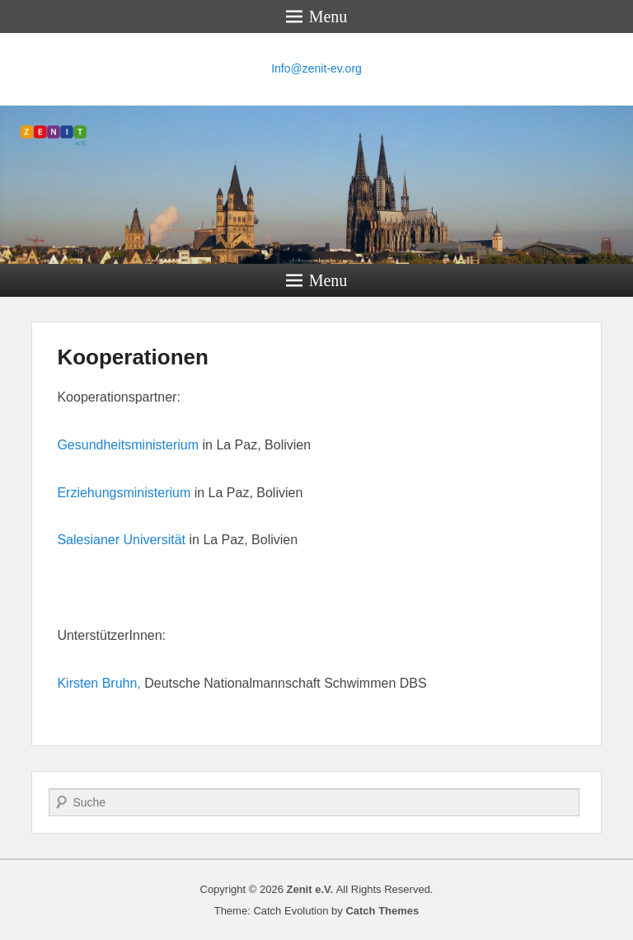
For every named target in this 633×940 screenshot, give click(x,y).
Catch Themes (382, 911)
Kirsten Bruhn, (98, 683)
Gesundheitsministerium (128, 445)
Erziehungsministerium (123, 493)
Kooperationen (132, 357)
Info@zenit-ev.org (316, 68)
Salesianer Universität (121, 540)
